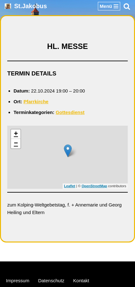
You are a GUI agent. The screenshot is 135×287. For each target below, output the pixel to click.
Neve (37, 267)
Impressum (17, 280)
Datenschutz (51, 280)
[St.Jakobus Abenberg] (26, 6)
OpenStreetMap (94, 186)
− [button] (16, 143)
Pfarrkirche (36, 101)
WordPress (91, 267)
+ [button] (16, 134)
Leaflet (69, 186)
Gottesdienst (70, 112)
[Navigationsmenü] (109, 6)
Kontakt (81, 280)
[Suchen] (126, 6)
